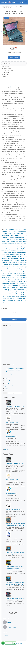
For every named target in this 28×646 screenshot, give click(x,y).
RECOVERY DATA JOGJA (11, 436)
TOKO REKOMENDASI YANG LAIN (15, 368)
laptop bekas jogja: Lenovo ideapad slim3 (15, 598)
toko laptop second (11, 374)
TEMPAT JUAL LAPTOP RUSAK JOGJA (15, 406)
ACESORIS (7, 378)
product (6, 388)
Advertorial (7, 380)
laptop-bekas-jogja (9, 385)
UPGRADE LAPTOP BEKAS (12, 538)
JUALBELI (7, 383)
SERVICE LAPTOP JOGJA (12, 422)
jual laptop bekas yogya (9, 270)
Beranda (6, 449)
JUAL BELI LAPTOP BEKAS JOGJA (14, 509)
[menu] (25, 2)
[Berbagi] (4, 308)
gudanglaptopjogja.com (7, 86)
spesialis (7, 390)
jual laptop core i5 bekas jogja (9, 285)
